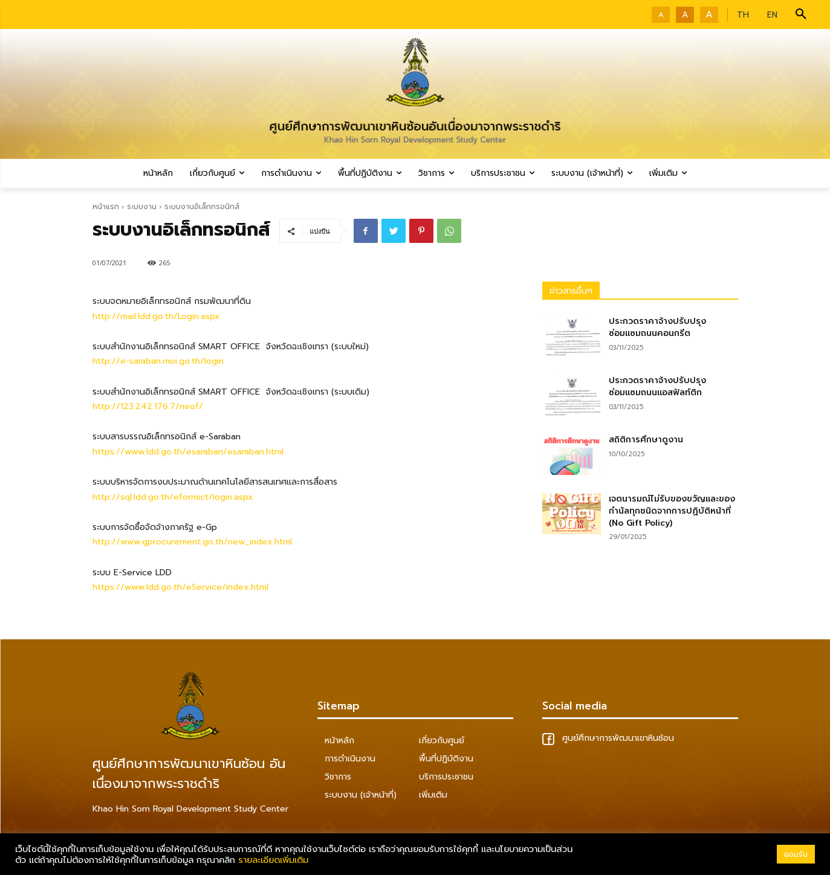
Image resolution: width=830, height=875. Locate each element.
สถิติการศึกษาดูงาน (646, 439)
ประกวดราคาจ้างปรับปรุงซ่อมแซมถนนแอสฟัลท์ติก (657, 386)
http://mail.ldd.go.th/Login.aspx (156, 316)
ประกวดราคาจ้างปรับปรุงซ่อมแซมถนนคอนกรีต (657, 327)
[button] (800, 14)
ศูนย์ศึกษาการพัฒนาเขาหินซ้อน (608, 738)
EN (772, 14)
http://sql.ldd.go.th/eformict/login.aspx (172, 497)
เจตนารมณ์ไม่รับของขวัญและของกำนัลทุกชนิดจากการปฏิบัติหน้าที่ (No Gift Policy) (672, 510)
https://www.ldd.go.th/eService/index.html (180, 587)
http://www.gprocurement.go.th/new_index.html (192, 541)
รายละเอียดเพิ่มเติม (273, 860)
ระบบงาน (142, 206)
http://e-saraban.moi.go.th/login (158, 361)
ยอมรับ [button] (796, 854)
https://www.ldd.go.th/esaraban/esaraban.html (188, 451)
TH (743, 14)
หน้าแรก (105, 206)
